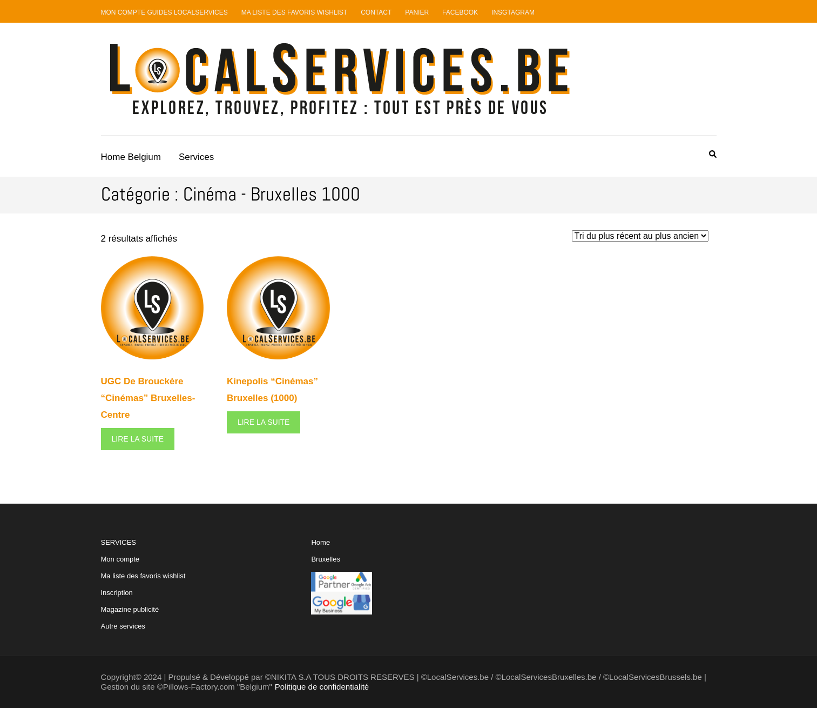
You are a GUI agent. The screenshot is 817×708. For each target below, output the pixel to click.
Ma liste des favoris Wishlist (294, 12)
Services (196, 157)
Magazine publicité (130, 609)
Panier (417, 12)
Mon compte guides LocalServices (164, 12)
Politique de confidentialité (322, 686)
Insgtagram (513, 12)
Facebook (460, 12)
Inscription (117, 593)
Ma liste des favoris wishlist (143, 576)
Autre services (123, 626)
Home (320, 542)
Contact (376, 12)
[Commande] (640, 236)
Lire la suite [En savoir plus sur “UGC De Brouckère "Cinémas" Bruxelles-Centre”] (138, 439)
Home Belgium (131, 157)
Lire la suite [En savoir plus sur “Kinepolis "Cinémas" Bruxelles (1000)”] (263, 422)
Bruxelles (325, 559)
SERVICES (143, 584)
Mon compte (120, 559)
